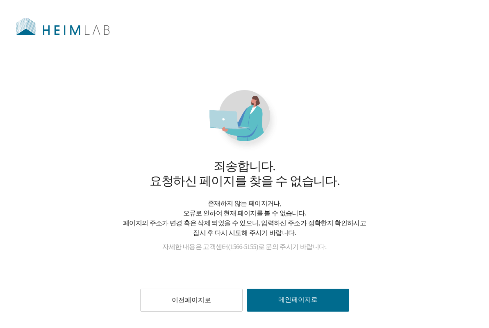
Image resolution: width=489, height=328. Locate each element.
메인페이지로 (298, 299)
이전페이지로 (191, 299)
